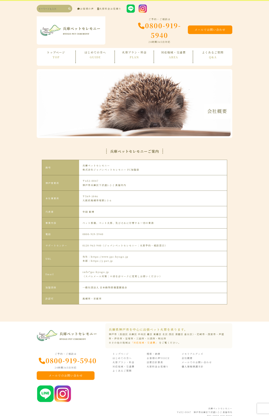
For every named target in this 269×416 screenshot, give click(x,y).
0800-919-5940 (150, 30)
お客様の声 (85, 8)
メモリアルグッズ (193, 349)
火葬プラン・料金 (128, 357)
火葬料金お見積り (109, 8)
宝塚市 (129, 334)
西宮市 (212, 329)
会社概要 (188, 353)
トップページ (125, 349)
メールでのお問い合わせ (68, 371)
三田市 (140, 334)
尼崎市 (201, 329)
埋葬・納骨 (156, 349)
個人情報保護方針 (194, 361)
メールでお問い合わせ (210, 30)
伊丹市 (118, 334)
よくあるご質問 (127, 366)
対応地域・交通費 (128, 361)
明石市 (162, 334)
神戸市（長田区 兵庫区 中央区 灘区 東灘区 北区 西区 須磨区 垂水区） (151, 329)
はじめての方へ (127, 353)
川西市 (151, 334)
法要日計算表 (158, 357)
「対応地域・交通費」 (144, 338)
